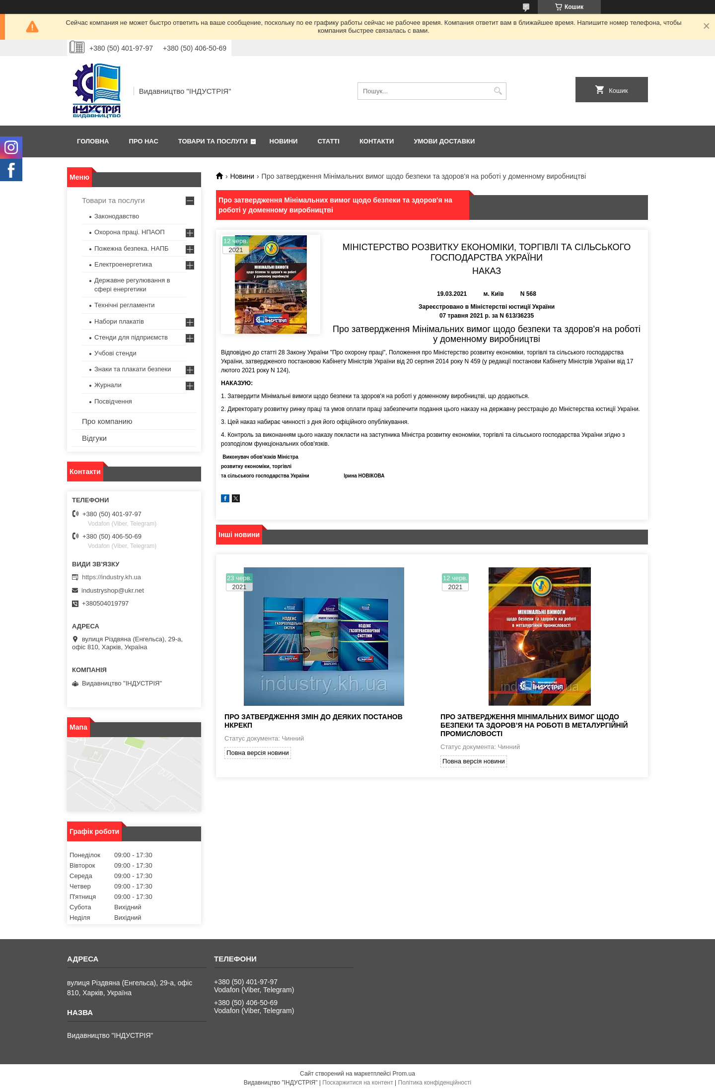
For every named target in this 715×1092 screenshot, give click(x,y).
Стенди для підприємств (131, 337)
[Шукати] (497, 91)
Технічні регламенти (124, 305)
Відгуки (94, 438)
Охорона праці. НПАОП (129, 232)
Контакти (376, 141)
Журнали (108, 385)
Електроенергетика (123, 264)
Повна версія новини (257, 752)
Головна (93, 141)
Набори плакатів (119, 321)
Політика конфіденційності (435, 1082)
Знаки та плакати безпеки (132, 369)
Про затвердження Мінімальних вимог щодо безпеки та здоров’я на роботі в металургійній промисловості (534, 725)
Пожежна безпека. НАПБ (131, 248)
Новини (284, 141)
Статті (328, 141)
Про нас (143, 141)
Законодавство (116, 216)
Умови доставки (444, 141)
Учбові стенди (115, 353)
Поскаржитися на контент (357, 1082)
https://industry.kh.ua (111, 577)
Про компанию (107, 421)
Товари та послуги (213, 141)
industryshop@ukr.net (112, 590)
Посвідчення (113, 401)
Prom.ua (404, 1073)
